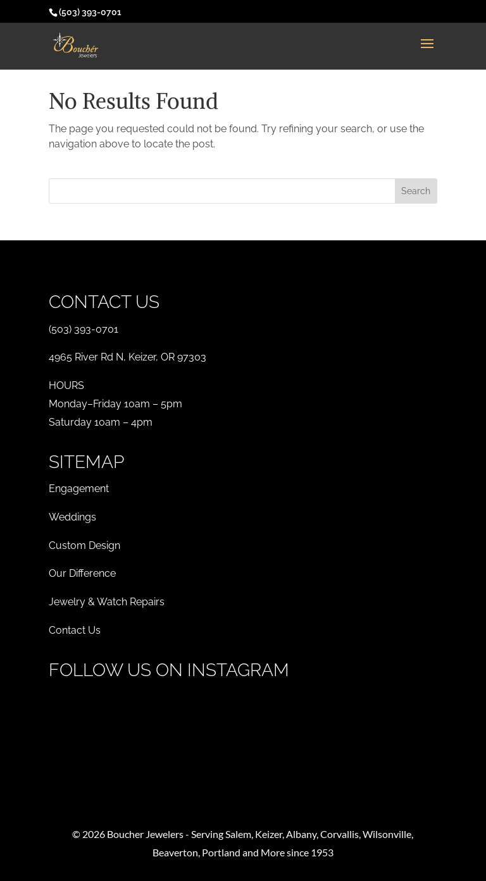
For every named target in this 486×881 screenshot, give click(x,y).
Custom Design (84, 545)
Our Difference (82, 573)
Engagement (79, 489)
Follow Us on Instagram (169, 670)
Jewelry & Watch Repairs (107, 602)
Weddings (72, 517)
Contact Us (75, 630)
